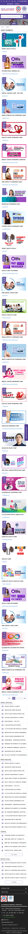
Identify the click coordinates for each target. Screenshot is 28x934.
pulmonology (6, 495)
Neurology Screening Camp (11, 204)
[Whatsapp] (9, 1)
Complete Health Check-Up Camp (12, 581)
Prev (9, 698)
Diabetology (5, 118)
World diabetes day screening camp (14, 115)
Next (25, 698)
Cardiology (5, 140)
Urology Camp (6, 559)
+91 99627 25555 (8, 915)
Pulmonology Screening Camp (12, 492)
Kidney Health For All (9, 49)
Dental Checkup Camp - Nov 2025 (12, 93)
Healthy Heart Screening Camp (12, 137)
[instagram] (4, 1)
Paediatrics (5, 650)
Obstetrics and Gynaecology (10, 73)
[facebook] (1, 1)
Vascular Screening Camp (10, 426)
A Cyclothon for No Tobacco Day (13, 514)
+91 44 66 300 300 (22, 1)
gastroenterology (7, 539)
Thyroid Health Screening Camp (12, 226)
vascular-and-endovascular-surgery (12, 428)
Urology (4, 51)
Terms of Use (14, 928)
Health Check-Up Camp (9, 315)
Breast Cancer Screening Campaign (13, 159)
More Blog (13, 882)
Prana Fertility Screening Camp (12, 337)
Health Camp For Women (10, 270)
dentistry (5, 96)
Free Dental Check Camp (10, 292)
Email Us (10, 3)
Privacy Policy (6, 928)
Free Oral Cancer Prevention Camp (13, 470)
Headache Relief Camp (9, 448)
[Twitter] (7, 1)
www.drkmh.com (8, 922)
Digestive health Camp (9, 536)
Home (2, 26)
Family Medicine (6, 317)
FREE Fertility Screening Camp (12, 182)
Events (7, 26)
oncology (5, 473)
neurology (5, 207)
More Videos (14, 854)
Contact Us (22, 928)
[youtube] (12, 1)
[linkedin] (15, 1)
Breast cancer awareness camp (12, 381)
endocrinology (6, 229)
